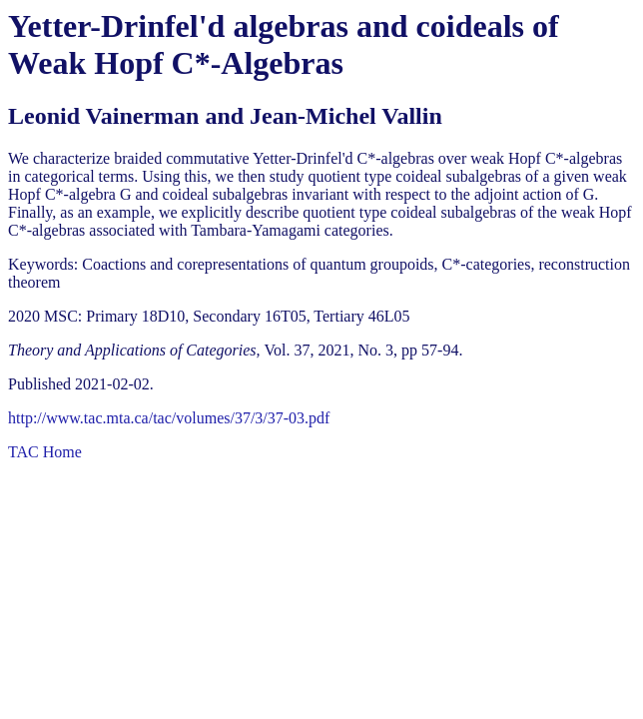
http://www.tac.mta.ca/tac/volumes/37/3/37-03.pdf (168, 417)
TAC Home (45, 451)
